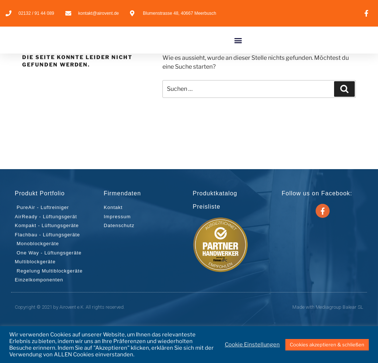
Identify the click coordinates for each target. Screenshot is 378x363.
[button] (238, 57)
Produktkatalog (215, 227)
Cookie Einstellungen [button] (252, 344)
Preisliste (206, 240)
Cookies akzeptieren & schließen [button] (327, 344)
